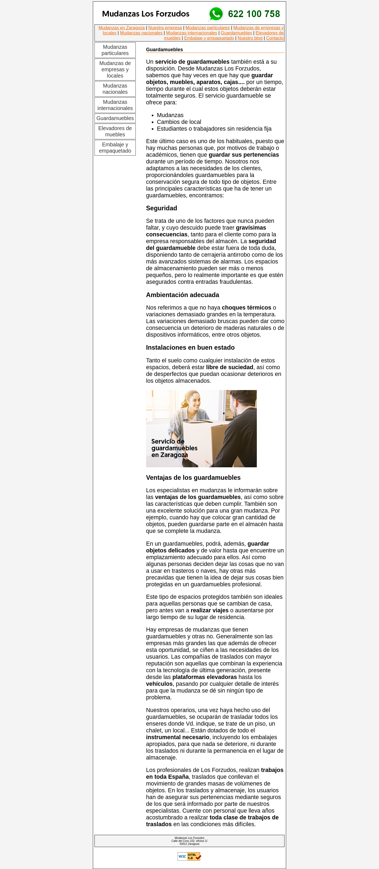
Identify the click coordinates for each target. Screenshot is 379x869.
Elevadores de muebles (115, 131)
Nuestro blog (250, 38)
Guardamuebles (236, 32)
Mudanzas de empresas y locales (115, 69)
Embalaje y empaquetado (209, 38)
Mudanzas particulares (208, 27)
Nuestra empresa (165, 27)
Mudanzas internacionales (191, 32)
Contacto (275, 38)
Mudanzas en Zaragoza (122, 27)
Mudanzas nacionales (141, 32)
